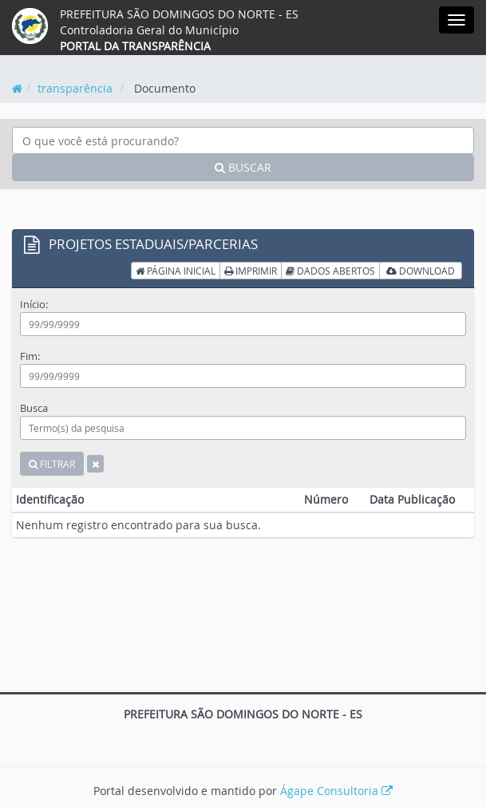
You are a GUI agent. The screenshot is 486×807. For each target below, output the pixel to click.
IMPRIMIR (250, 270)
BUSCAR (243, 167)
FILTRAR (52, 463)
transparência (75, 88)
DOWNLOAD (420, 270)
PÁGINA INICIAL (175, 270)
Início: (34, 304)
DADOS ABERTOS (330, 270)
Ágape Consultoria (336, 790)
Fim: (30, 356)
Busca (34, 408)
